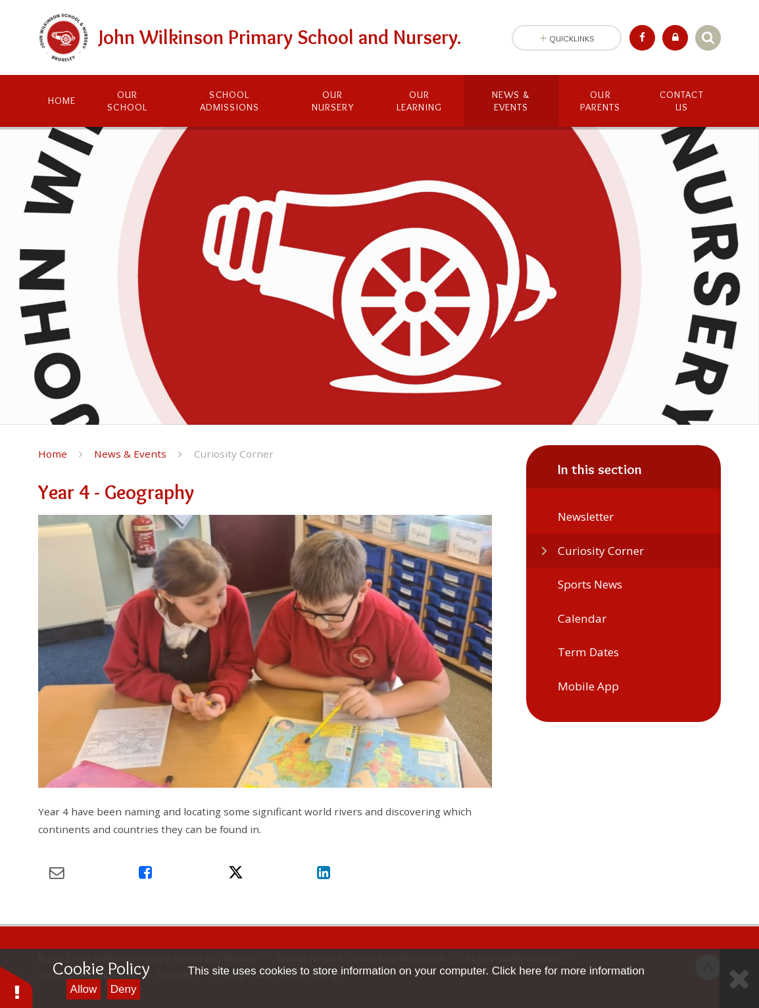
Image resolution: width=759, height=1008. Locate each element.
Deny (123, 989)
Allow (83, 989)
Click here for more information (568, 971)
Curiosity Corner (234, 453)
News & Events (130, 453)
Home (52, 453)
